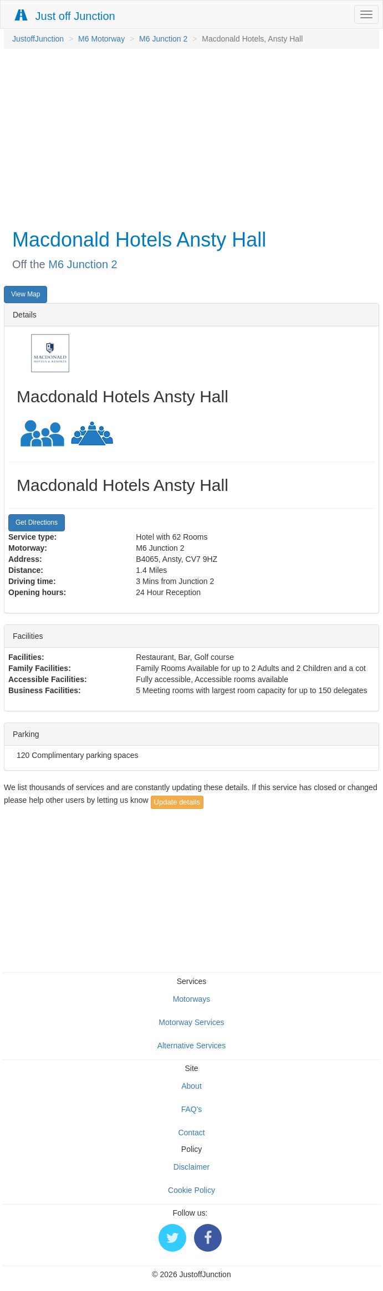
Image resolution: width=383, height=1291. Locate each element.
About (191, 1086)
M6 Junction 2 (163, 38)
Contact (191, 1132)
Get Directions (37, 522)
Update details (177, 802)
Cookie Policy (191, 1190)
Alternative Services (191, 1045)
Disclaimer (191, 1166)
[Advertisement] (189, 137)
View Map (25, 294)
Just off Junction (65, 15)
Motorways (192, 999)
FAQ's (191, 1109)
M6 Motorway (101, 38)
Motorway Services (191, 1022)
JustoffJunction (38, 38)
